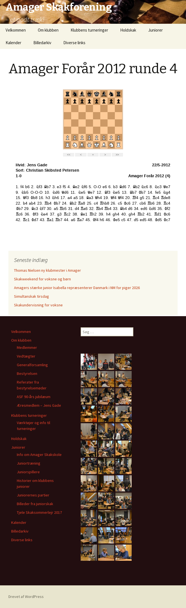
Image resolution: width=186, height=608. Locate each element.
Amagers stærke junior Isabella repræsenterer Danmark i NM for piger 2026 (77, 287)
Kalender (13, 42)
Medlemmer (27, 347)
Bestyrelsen (27, 373)
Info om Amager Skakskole (39, 454)
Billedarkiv (42, 42)
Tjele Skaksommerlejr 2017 (39, 512)
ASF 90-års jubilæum (33, 396)
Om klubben (48, 30)
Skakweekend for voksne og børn (42, 278)
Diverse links (74, 42)
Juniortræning (28, 463)
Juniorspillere (28, 471)
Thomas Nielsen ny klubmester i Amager (47, 270)
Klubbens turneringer (89, 30)
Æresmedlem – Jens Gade (39, 405)
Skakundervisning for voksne (38, 304)
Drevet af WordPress (26, 596)
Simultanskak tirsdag (31, 296)
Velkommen (16, 30)
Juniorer (155, 30)
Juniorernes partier (33, 495)
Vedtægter (26, 356)
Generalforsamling (32, 364)
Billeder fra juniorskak (35, 503)
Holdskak (128, 30)
